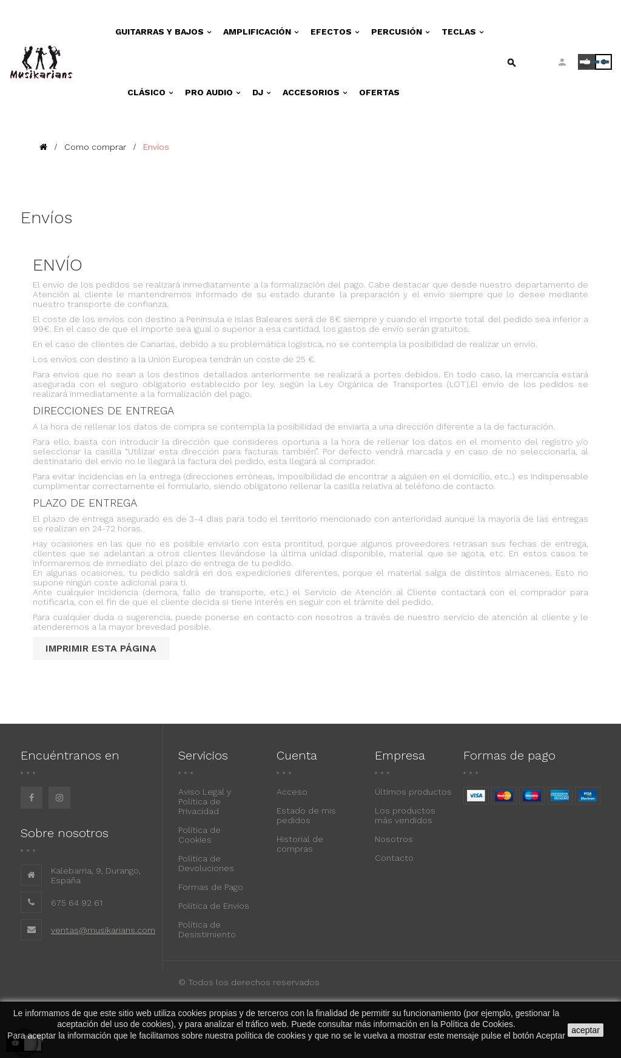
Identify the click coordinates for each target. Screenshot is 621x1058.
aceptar (585, 1030)
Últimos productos (413, 792)
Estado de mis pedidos (306, 815)
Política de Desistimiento (207, 929)
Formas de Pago (210, 887)
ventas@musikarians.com (103, 930)
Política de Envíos (213, 906)
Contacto (394, 858)
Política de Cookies (199, 834)
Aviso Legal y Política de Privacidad (204, 801)
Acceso (292, 792)
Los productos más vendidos (405, 815)
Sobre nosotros (65, 833)
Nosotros (394, 839)
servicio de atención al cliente (506, 617)
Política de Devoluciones (206, 863)
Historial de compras (300, 844)
